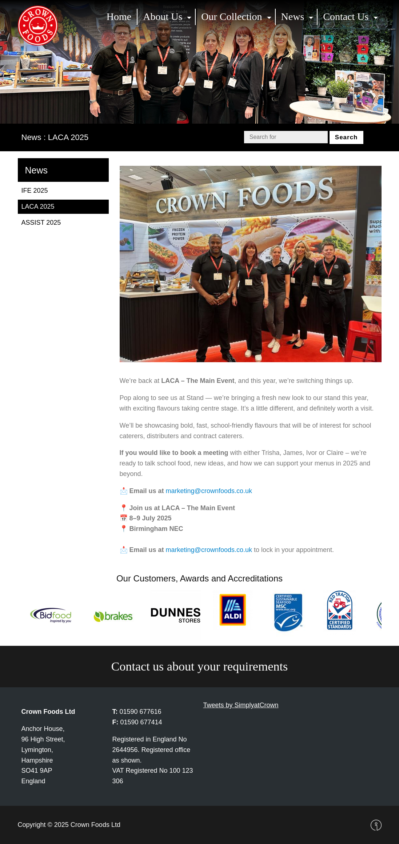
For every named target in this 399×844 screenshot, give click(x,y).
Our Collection (231, 16)
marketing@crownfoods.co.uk (209, 491)
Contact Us (345, 16)
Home (119, 16)
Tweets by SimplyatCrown (241, 705)
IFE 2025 (34, 190)
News (292, 16)
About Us (162, 16)
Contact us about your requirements (199, 666)
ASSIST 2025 (41, 222)
